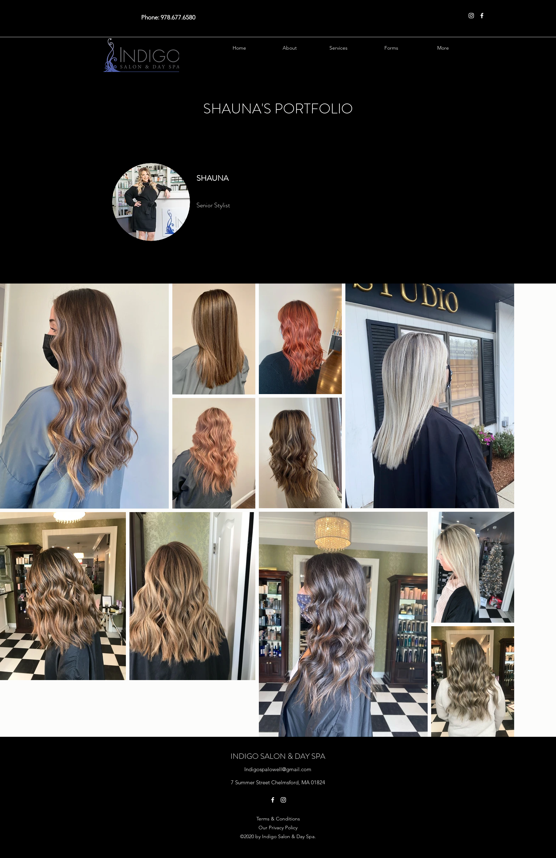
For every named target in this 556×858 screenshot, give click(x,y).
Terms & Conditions (278, 818)
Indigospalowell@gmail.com (277, 769)
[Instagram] (471, 15)
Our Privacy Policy (278, 827)
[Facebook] (481, 15)
